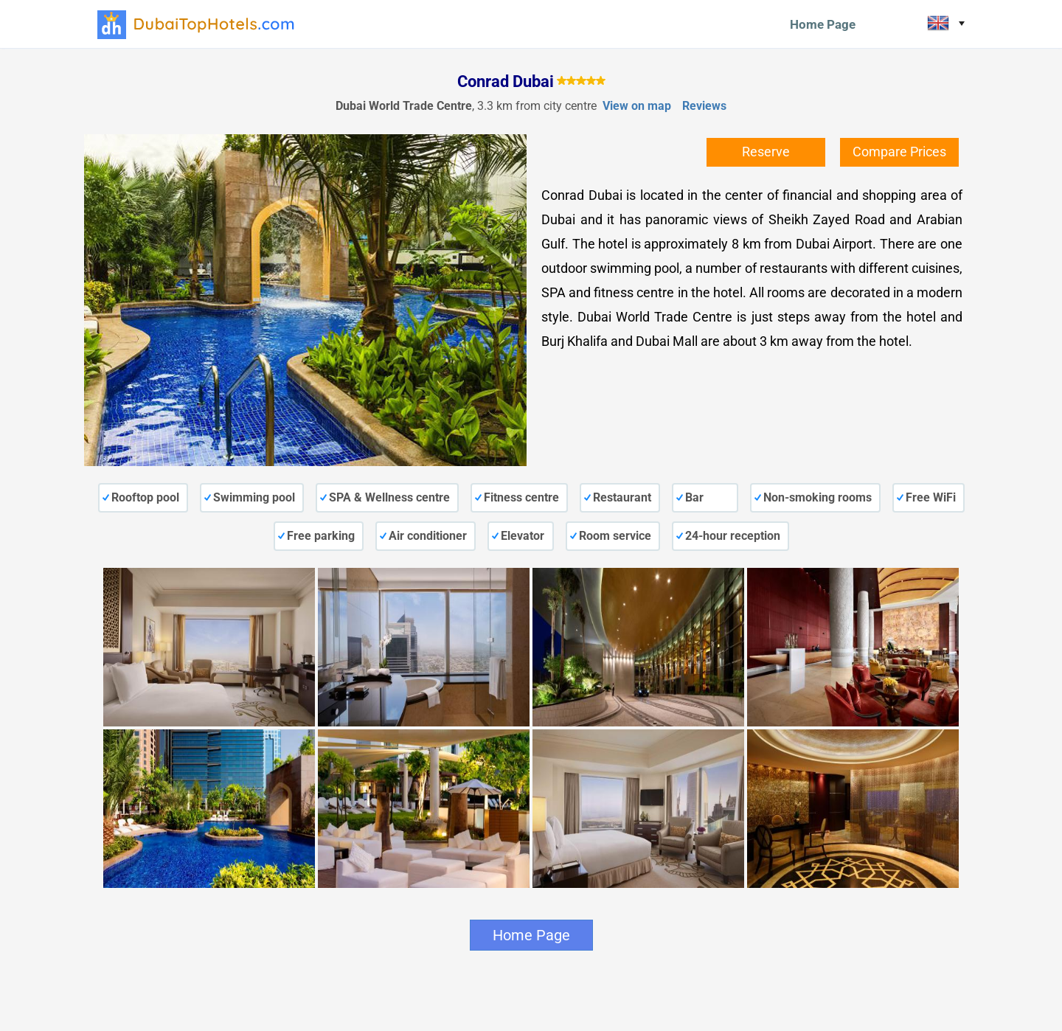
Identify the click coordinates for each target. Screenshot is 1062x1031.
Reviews (704, 106)
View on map (637, 106)
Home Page (823, 24)
